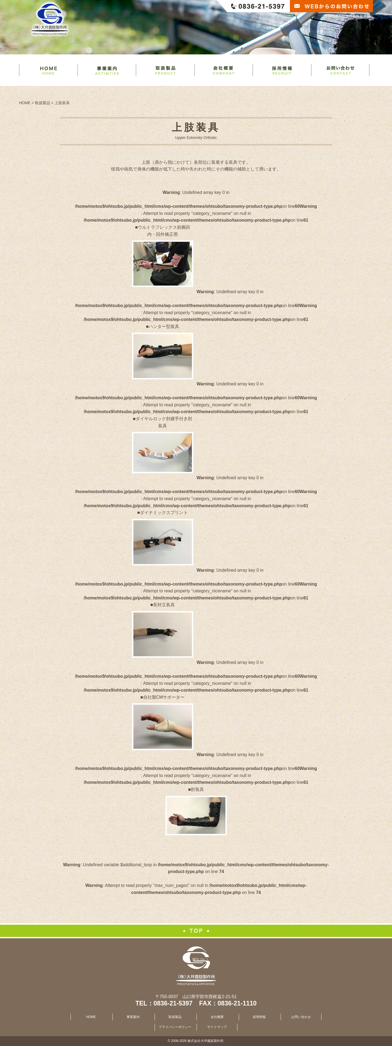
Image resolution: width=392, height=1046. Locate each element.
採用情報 (259, 1017)
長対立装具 (164, 604)
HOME (91, 1017)
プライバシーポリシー (175, 1027)
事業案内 (133, 1017)
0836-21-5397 (173, 1003)
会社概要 (217, 1017)
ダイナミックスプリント (164, 512)
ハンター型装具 (164, 326)
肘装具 (197, 789)
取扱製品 (175, 1017)
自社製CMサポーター (164, 697)
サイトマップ (217, 1027)
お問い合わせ (301, 1017)
